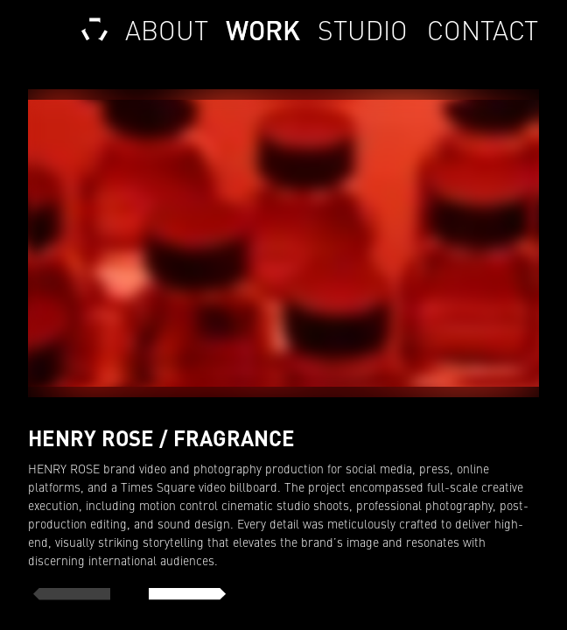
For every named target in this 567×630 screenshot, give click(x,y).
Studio (363, 31)
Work (263, 31)
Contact (482, 31)
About (166, 31)
